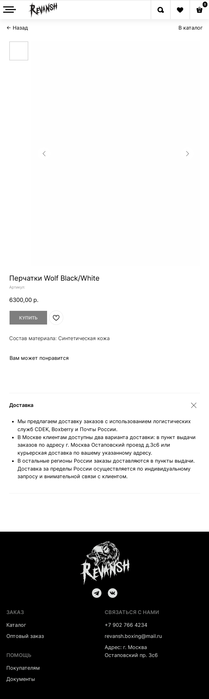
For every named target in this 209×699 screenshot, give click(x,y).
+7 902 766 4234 (126, 625)
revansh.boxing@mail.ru (133, 636)
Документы (20, 679)
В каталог (190, 27)
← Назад (17, 27)
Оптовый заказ (25, 636)
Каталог (16, 625)
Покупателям (23, 668)
